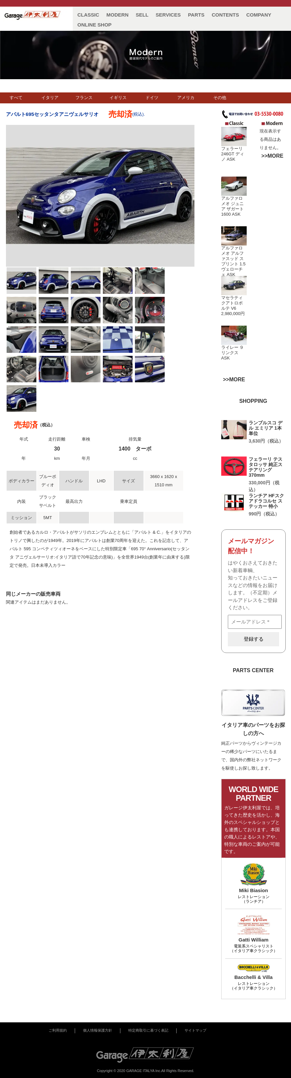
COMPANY (258, 15)
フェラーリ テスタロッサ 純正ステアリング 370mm (265, 467)
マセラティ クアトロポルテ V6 (232, 303)
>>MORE (272, 156)
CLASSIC (88, 15)
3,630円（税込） (266, 441)
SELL (142, 15)
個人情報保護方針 (97, 1030)
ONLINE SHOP (94, 24)
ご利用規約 (58, 1030)
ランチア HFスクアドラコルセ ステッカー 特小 (266, 501)
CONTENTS (225, 15)
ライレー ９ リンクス (232, 350)
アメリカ (185, 97)
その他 (219, 97)
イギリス (118, 97)
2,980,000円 (233, 313)
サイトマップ (195, 1030)
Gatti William (253, 940)
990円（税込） (264, 513)
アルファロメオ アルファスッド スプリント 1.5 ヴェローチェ (233, 261)
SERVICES (168, 15)
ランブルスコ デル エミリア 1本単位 (265, 428)
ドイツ (152, 97)
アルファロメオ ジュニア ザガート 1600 (232, 206)
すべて (16, 97)
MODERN (117, 15)
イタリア (50, 97)
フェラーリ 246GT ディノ (232, 154)
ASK (231, 159)
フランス (84, 97)
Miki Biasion (253, 890)
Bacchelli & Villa (253, 977)
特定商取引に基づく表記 (148, 1030)
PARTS (196, 15)
